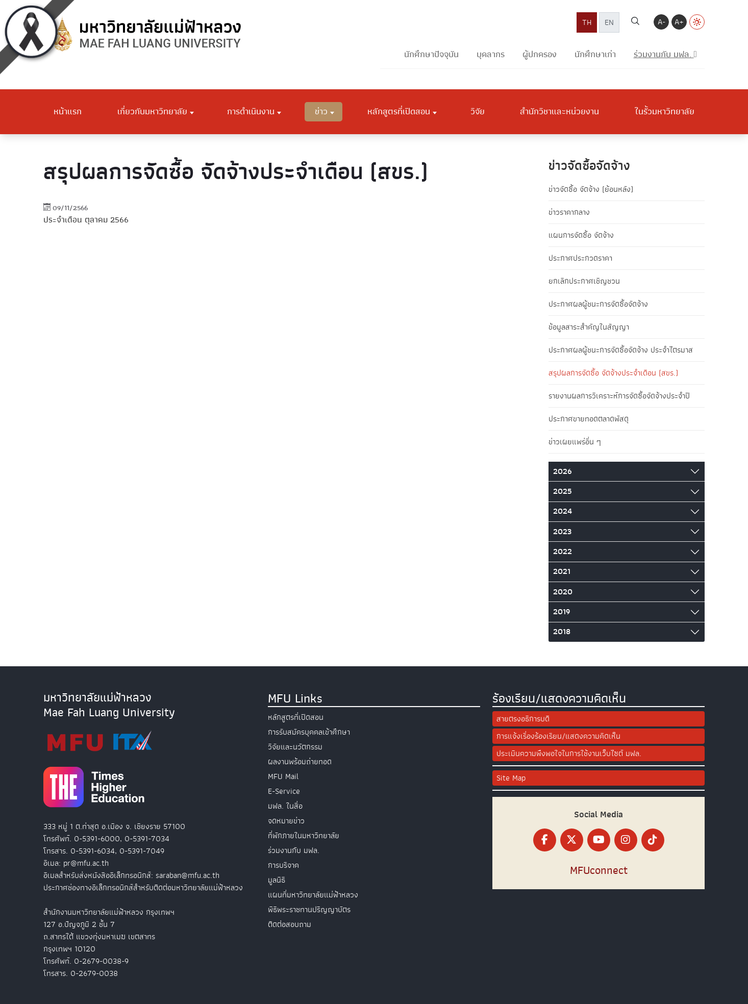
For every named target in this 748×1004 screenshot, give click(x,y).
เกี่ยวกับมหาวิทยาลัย (152, 111)
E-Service (284, 791)
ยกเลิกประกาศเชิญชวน (584, 281)
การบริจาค (283, 865)
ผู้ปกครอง (539, 54)
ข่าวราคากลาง (569, 212)
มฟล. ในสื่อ (285, 806)
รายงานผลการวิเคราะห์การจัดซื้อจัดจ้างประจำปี (619, 396)
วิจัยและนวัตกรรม (295, 747)
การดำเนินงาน (251, 111)
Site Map (511, 778)
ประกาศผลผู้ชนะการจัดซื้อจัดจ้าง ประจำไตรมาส (620, 350)
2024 (562, 511)
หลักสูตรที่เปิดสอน (398, 111)
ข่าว (321, 111)
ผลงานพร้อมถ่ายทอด (300, 762)
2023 (562, 531)
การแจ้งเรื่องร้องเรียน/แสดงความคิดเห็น (558, 736)
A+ (679, 22)
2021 (561, 571)
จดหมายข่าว (286, 821)
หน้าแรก (68, 111)
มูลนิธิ (276, 880)
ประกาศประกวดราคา (580, 258)
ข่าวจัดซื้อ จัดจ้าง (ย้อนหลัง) (590, 189)
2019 (561, 612)
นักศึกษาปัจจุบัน (431, 54)
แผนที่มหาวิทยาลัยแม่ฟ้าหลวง (313, 895)
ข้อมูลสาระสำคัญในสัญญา (588, 327)
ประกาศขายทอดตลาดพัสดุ (588, 419)
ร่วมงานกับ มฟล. (293, 850)
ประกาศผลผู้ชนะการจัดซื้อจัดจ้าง (598, 304)
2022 (562, 551)
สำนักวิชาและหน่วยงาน (559, 111)
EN (609, 22)
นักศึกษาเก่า (595, 54)
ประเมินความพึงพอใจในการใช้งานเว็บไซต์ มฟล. (568, 753)
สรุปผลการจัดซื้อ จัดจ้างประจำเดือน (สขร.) (613, 373)
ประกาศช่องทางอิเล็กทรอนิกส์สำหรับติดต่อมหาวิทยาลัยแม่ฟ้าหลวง (143, 888)
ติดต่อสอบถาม (289, 924)
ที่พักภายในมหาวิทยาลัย (303, 836)
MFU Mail (283, 776)
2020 (562, 592)
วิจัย (477, 111)
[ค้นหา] (635, 22)
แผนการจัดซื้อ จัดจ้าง (581, 235)
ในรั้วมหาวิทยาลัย (664, 111)
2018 (561, 631)
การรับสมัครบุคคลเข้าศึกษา (309, 732)
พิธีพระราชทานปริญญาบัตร (309, 909)
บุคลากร (491, 54)
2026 (562, 471)
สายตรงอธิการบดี (523, 719)
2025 (562, 491)
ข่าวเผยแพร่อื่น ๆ (574, 442)
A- (661, 22)
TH (586, 22)
